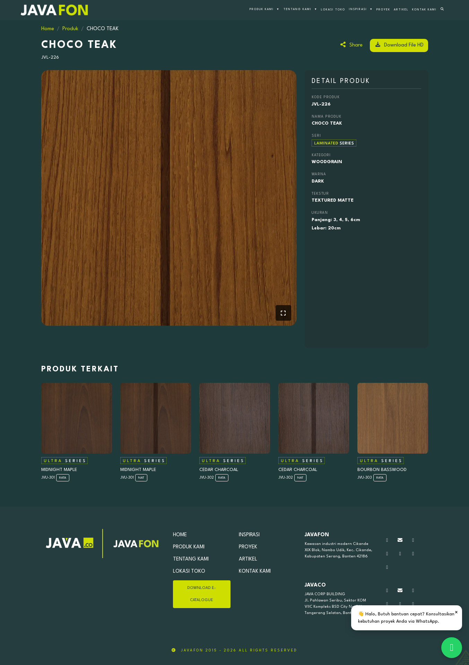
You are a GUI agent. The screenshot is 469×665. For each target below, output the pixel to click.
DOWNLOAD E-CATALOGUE (201, 594)
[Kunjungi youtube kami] (400, 554)
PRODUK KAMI (264, 9)
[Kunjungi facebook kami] (387, 554)
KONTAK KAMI (424, 9)
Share (351, 45)
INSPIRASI (361, 9)
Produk (70, 29)
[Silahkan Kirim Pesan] (400, 540)
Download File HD (399, 45)
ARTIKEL (401, 9)
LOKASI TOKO (333, 9)
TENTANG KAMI (300, 9)
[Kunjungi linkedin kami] (387, 568)
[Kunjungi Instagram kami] (413, 540)
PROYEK (383, 9)
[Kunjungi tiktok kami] (413, 554)
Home (47, 29)
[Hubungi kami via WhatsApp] (387, 540)
